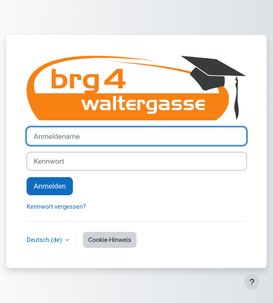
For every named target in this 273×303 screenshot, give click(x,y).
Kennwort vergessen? (56, 206)
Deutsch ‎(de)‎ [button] (45, 240)
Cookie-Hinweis (109, 240)
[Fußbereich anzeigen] (252, 282)
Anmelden (50, 186)
